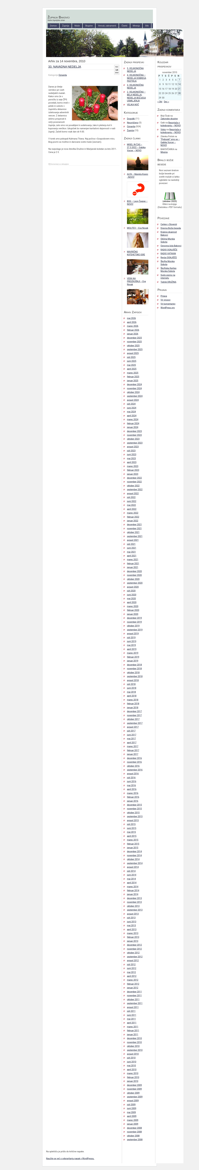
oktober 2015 (133, 812)
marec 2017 (132, 746)
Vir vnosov (165, 300)
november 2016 (134, 762)
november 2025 (134, 341)
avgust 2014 (133, 867)
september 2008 (135, 1139)
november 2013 (134, 902)
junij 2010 (131, 1062)
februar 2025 (133, 376)
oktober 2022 (133, 485)
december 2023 (134, 431)
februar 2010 (133, 1077)
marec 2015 (132, 840)
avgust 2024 (133, 400)
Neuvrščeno (132, 122)
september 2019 (135, 630)
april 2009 (131, 1116)
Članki (124, 25)
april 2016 (131, 789)
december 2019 (134, 618)
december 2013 (134, 898)
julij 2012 (131, 964)
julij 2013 (131, 917)
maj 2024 (131, 411)
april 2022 (131, 509)
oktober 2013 (133, 906)
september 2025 (135, 349)
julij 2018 (131, 684)
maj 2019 (131, 645)
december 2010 (134, 1038)
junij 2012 (131, 968)
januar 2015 (132, 847)
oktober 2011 (133, 999)
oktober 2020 (133, 579)
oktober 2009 (133, 1093)
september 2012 (135, 956)
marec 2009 (132, 1120)
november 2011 (134, 995)
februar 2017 (133, 750)
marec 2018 (132, 700)
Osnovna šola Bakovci (171, 246)
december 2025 (134, 338)
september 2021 (135, 536)
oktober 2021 (133, 532)
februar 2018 (133, 703)
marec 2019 (132, 653)
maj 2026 (131, 318)
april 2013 (131, 929)
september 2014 (135, 863)
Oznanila (63, 75)
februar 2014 (133, 890)
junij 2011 (131, 1015)
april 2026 (131, 322)
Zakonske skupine (169, 118)
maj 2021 (131, 552)
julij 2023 (131, 450)
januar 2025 (132, 380)
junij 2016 (131, 781)
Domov (53, 25)
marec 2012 (132, 980)
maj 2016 (131, 785)
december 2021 (134, 524)
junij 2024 (131, 408)
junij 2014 (131, 875)
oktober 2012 (133, 952)
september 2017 (135, 723)
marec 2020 (132, 606)
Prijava (164, 296)
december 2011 (134, 991)
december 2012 (134, 945)
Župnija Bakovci (59, 17)
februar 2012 (133, 984)
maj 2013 (131, 925)
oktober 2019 (133, 626)
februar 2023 (133, 470)
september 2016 (135, 770)
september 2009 (135, 1097)
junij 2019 (131, 641)
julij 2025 (131, 357)
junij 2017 (131, 735)
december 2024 (134, 384)
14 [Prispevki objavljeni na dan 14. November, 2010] (179, 84)
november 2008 (134, 1132)
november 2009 (134, 1089)
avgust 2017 (133, 727)
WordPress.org (168, 307)
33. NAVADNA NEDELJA (64, 66)
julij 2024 (131, 404)
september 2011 (135, 1003)
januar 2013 (132, 941)
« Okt (159, 101)
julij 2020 (131, 591)
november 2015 (134, 808)
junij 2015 (131, 828)
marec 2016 (132, 793)
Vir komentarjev (168, 304)
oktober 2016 (133, 766)
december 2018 (134, 665)
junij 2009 (131, 1108)
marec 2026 (132, 326)
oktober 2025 (133, 345)
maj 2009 (131, 1112)
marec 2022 (132, 513)
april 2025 (131, 369)
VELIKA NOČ (133, 104)
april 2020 (131, 602)
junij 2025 (131, 361)
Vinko (163, 129)
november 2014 (134, 855)
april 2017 (131, 742)
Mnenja (136, 25)
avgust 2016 (133, 773)
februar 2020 (133, 610)
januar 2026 (132, 334)
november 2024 (134, 388)
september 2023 (135, 443)
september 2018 (135, 676)
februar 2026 (133, 330)
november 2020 (134, 575)
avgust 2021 (133, 540)
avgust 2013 (133, 914)
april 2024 (131, 415)
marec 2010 (132, 1073)
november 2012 (134, 949)
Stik (147, 25)
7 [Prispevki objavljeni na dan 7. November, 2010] (179, 80)
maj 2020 (131, 598)
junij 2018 (131, 688)
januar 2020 (132, 614)
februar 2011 (133, 1030)
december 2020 (134, 571)
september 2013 (135, 910)
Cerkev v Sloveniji (169, 224)
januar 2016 (132, 801)
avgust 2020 (133, 587)
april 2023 (131, 462)
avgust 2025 (133, 353)
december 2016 (134, 758)
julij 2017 (131, 731)
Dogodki (131, 118)
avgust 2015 (133, 820)
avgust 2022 (133, 493)
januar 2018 (132, 707)
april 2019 (131, 649)
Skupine (89, 25)
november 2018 (134, 668)
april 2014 (131, 882)
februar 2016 (133, 797)
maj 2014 (131, 879)
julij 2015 (131, 824)
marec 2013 (132, 933)
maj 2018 (131, 692)
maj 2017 (131, 738)
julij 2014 (131, 871)
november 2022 (134, 481)
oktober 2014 (133, 859)
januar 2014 (132, 894)
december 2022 (134, 478)
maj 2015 (131, 832)
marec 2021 (132, 559)
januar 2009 (132, 1124)
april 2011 (131, 1023)
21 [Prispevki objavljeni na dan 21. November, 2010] (179, 89)
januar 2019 (132, 661)
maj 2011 (131, 1019)
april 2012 (131, 976)
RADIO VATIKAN (168, 253)
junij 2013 (131, 921)
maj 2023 (131, 458)
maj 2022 (131, 505)
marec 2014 (132, 886)
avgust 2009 (133, 1100)
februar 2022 (133, 517)
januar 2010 (132, 1081)
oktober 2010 (133, 1046)
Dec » (166, 101)
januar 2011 (132, 1034)
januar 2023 (132, 474)
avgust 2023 (133, 446)
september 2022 (135, 489)
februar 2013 (133, 937)
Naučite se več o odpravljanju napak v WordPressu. (70, 1158)
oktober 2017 (133, 719)
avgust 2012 (133, 960)
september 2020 (135, 583)
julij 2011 (131, 1011)
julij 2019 (131, 637)
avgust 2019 (133, 633)
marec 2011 (132, 1026)
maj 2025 (131, 365)
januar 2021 (132, 567)
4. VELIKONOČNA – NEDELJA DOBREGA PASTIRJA (136, 78)
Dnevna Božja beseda (171, 228)
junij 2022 (131, 501)
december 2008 (134, 1128)
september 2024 (135, 396)
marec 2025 (132, 373)
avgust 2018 (133, 680)
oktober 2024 (133, 392)
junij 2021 (131, 548)
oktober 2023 (133, 439)
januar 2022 (132, 520)
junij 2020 (131, 594)
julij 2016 (131, 777)
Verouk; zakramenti (107, 25)
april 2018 (131, 696)
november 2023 (134, 435)
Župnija (65, 25)
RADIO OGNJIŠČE (169, 249)
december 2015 (134, 805)
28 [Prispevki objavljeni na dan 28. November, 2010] (179, 93)
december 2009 (134, 1085)
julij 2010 (131, 1058)
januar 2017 (132, 754)
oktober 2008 (133, 1136)
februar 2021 (133, 563)
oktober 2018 (133, 672)
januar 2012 (132, 987)
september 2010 (135, 1050)
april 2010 (131, 1069)
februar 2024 (133, 423)
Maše (77, 25)
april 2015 (131, 836)
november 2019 (134, 622)
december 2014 (134, 851)
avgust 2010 (133, 1054)
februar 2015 (133, 844)
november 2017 (134, 715)
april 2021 (131, 555)
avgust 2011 (133, 1007)
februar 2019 (133, 657)
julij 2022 (131, 497)
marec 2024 (132, 419)
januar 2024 (132, 427)
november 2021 (134, 528)
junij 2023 (131, 454)
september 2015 (135, 816)
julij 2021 (131, 544)
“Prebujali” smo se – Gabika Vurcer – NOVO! (170, 142)
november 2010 (134, 1042)
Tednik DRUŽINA (168, 282)
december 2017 (134, 711)
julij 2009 (131, 1104)
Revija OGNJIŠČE (169, 257)
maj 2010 (131, 1065)
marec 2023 (132, 466)
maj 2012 (131, 972)
